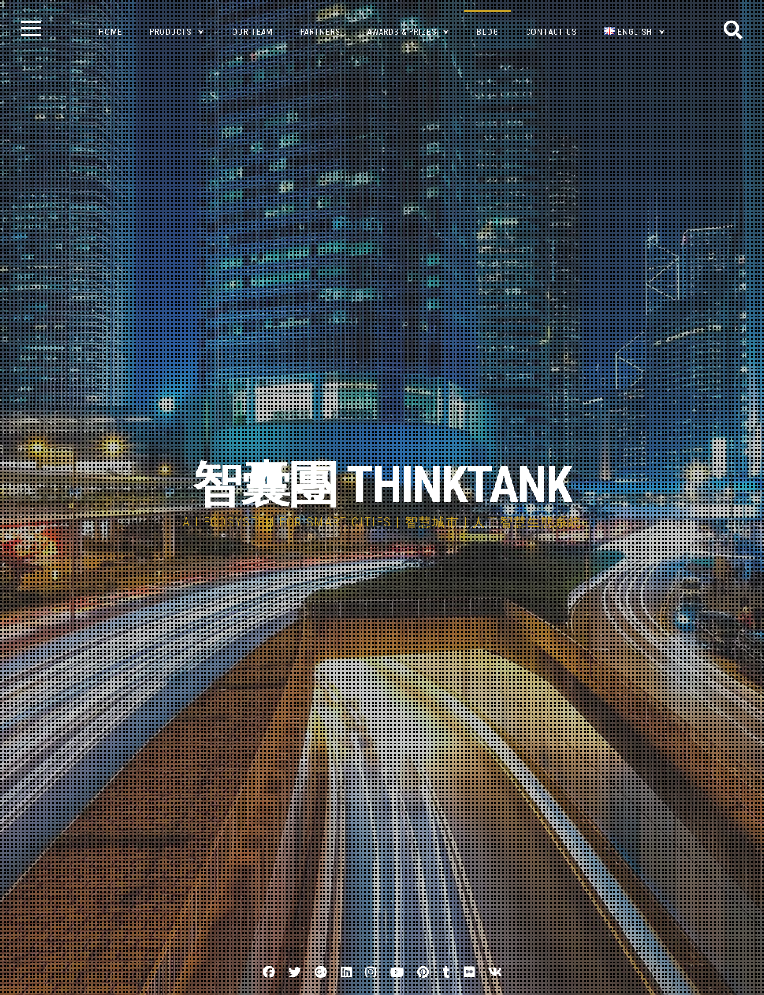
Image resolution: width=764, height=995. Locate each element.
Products (171, 32)
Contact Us (551, 32)
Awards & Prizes (401, 32)
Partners (320, 32)
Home (110, 32)
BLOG (488, 32)
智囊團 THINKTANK (382, 485)
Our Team (252, 32)
